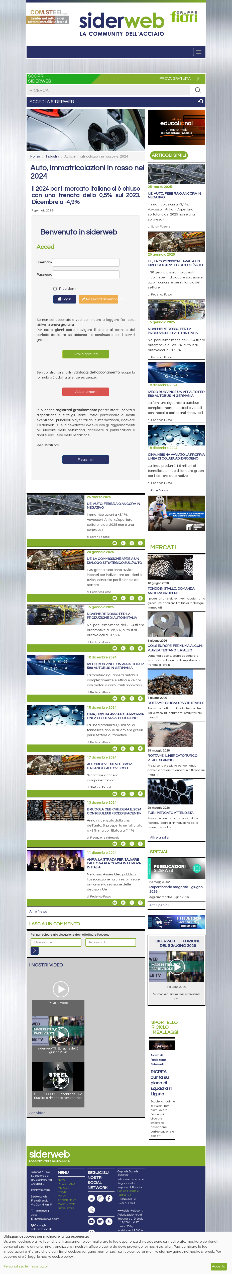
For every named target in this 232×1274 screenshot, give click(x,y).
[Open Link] (47, 16)
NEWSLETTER (66, 1199)
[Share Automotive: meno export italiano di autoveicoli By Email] (115, 793)
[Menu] (198, 52)
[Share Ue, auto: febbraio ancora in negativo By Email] (115, 543)
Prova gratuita (86, 354)
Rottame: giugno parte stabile (176, 703)
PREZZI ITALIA (66, 1174)
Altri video (37, 1113)
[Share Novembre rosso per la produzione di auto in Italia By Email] (115, 648)
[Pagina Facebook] (109, 1189)
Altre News (38, 911)
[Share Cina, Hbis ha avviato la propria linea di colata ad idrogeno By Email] (115, 748)
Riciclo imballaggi (164, 1027)
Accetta (218, 1266)
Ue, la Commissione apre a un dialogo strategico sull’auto (114, 560)
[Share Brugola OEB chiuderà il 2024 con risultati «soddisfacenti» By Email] (115, 844)
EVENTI (62, 1186)
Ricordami (60, 288)
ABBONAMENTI (67, 1191)
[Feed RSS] (109, 1212)
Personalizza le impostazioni (26, 1266)
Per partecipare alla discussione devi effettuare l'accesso (70, 934)
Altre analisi (159, 837)
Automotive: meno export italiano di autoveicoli (110, 766)
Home (35, 156)
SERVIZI (62, 1182)
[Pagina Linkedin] (91, 1189)
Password (44, 274)
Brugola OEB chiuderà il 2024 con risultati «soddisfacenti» (114, 811)
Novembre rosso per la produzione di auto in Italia (112, 616)
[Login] (35, 951)
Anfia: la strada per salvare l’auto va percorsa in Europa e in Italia (115, 863)
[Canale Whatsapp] (91, 1224)
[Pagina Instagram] (100, 1189)
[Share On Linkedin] (123, 543)
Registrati (85, 459)
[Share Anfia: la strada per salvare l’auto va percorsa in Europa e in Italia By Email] (115, 903)
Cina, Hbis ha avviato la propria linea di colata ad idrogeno (115, 716)
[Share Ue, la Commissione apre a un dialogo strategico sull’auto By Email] (115, 598)
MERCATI (63, 1178)
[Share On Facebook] (140, 543)
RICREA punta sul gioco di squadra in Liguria (161, 1073)
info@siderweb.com (47, 1209)
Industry (52, 156)
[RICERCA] (197, 90)
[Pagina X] (91, 1200)
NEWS (61, 1170)
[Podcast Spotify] (100, 1212)
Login (64, 299)
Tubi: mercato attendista (170, 813)
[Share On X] (132, 543)
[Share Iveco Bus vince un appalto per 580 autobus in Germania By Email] (115, 698)
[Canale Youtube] (91, 1212)
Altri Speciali (159, 905)
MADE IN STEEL (67, 1195)
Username (44, 262)
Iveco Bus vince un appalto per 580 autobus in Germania (115, 666)
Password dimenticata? (100, 299)
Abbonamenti (85, 392)
